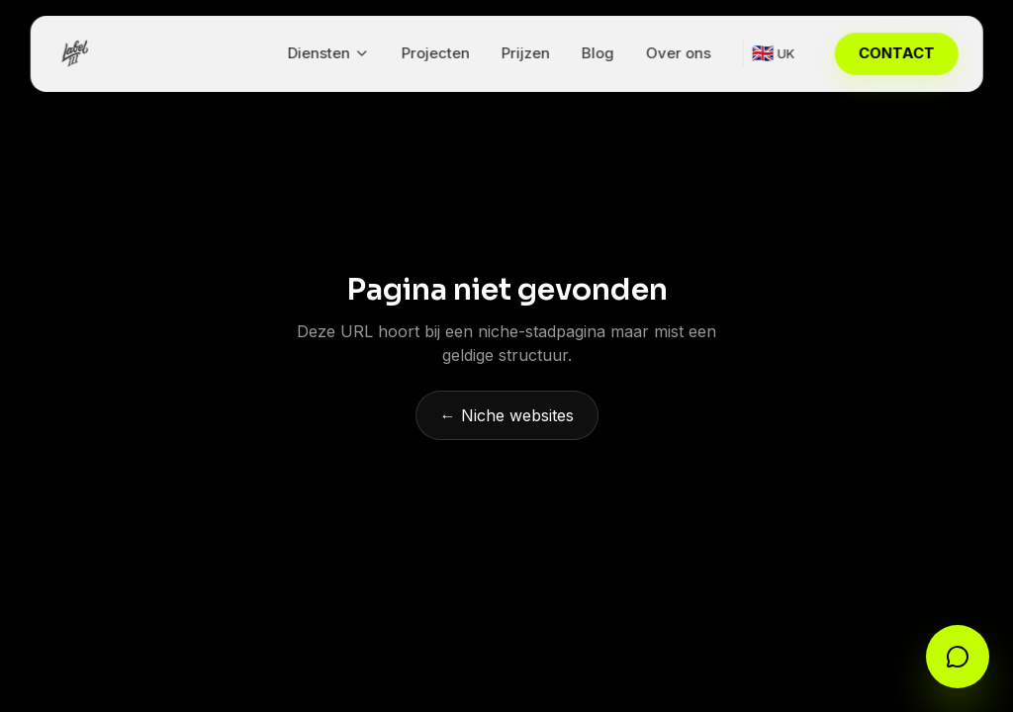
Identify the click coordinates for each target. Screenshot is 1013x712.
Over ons (677, 53)
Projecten (435, 53)
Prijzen (525, 53)
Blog (597, 53)
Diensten (328, 53)
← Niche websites (507, 415)
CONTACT (896, 53)
